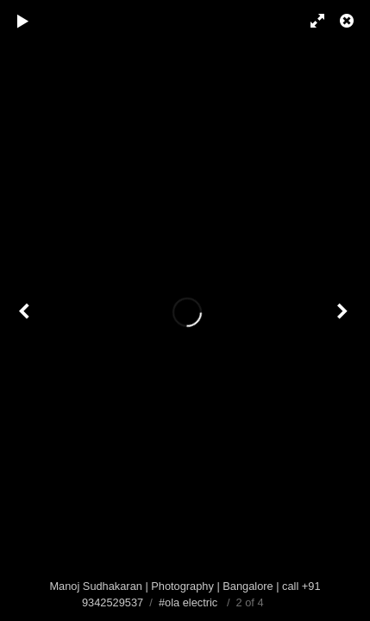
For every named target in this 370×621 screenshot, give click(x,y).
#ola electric (188, 602)
